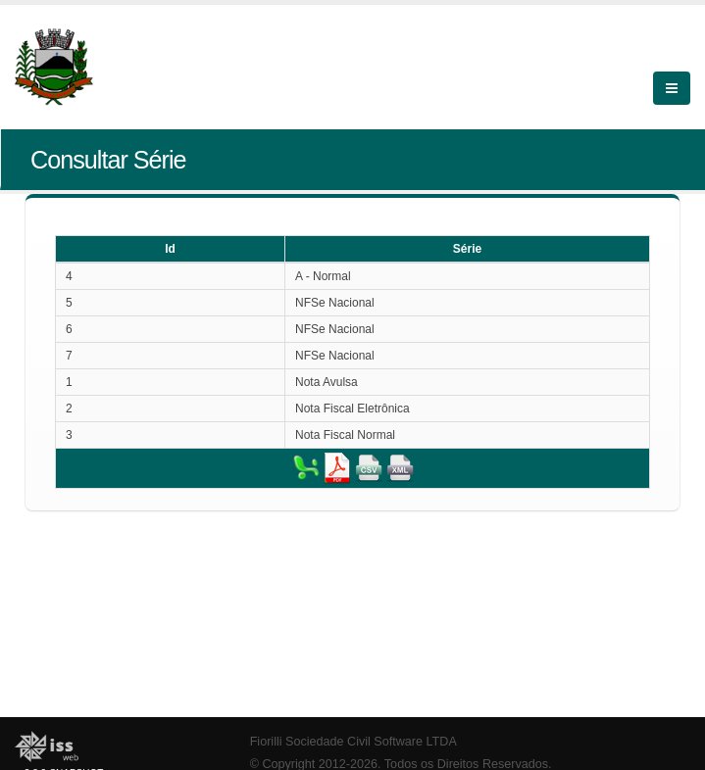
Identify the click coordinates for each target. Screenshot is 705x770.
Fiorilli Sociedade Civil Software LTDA (353, 741)
